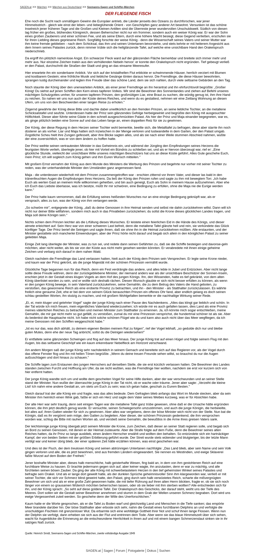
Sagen (108, 550)
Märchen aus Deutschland (67, 7)
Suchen (164, 550)
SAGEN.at (26, 7)
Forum (120, 550)
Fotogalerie (136, 550)
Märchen (42, 7)
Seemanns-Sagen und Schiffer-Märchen (110, 7)
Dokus (151, 550)
